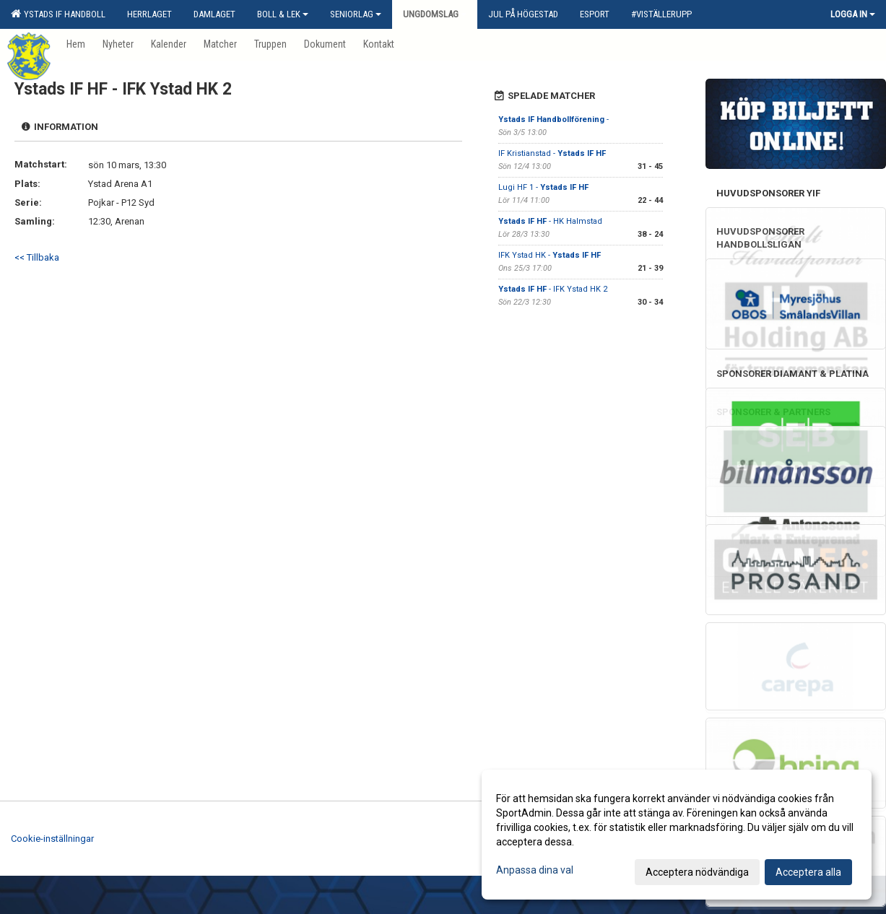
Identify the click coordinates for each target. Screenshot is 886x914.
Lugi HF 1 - (543, 187)
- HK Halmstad (550, 221)
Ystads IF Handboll (58, 13)
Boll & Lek (282, 14)
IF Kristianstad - (552, 153)
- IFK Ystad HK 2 (552, 289)
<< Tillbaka (36, 257)
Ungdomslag (434, 14)
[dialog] (677, 835)
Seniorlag (355, 14)
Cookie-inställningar (52, 838)
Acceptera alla (808, 872)
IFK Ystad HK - (549, 255)
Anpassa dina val (534, 870)
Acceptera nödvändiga (697, 872)
